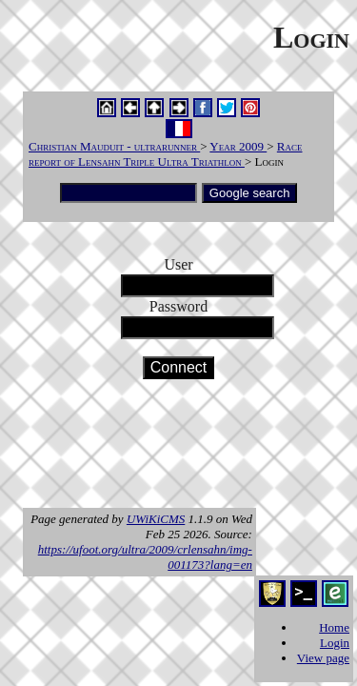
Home (334, 627)
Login (334, 643)
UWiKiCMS (156, 519)
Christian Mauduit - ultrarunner (114, 146)
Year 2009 (238, 146)
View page (323, 658)
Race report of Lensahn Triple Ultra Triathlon (166, 154)
